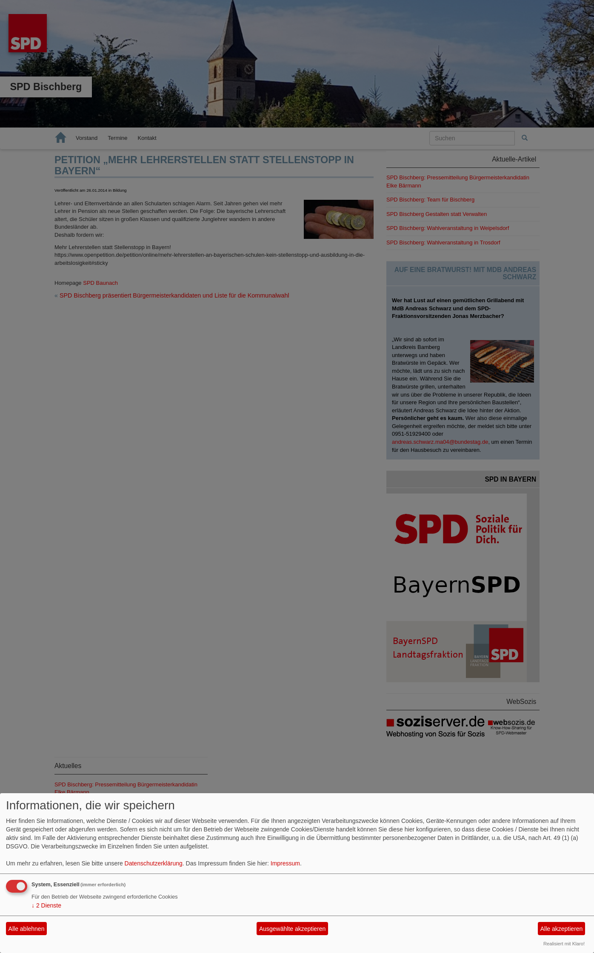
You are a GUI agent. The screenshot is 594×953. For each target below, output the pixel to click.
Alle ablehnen (27, 928)
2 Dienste (46, 905)
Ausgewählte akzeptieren (292, 928)
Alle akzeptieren (561, 928)
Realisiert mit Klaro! (564, 943)
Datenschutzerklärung (154, 863)
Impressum (285, 863)
